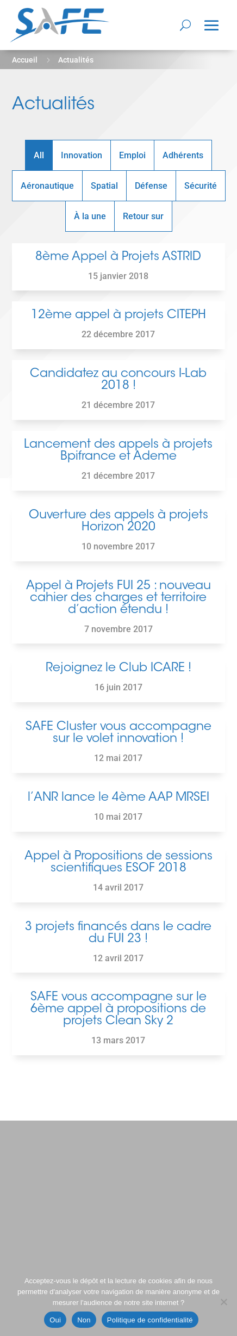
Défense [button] (151, 186)
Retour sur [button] (143, 216)
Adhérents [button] (183, 155)
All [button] (39, 155)
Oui (55, 1320)
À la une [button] (90, 216)
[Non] (223, 1301)
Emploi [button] (132, 155)
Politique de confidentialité (150, 1320)
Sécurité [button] (200, 186)
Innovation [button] (81, 155)
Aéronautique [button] (47, 186)
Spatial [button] (104, 186)
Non (84, 1320)
